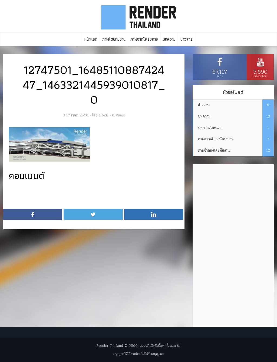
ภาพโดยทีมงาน (114, 39)
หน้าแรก (90, 39)
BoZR (103, 115)
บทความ (169, 39)
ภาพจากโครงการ (144, 39)
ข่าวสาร (186, 39)
